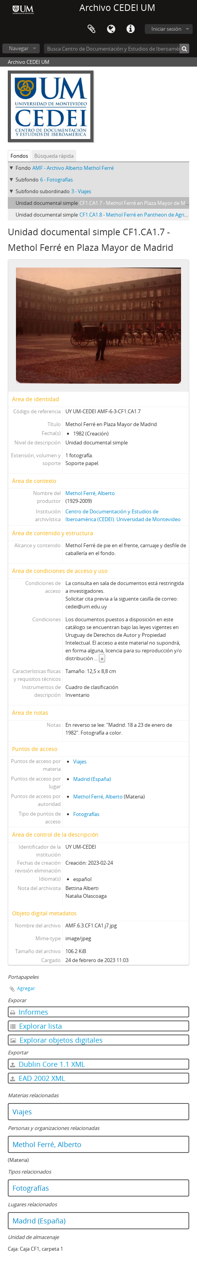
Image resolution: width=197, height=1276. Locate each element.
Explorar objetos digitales (56, 1040)
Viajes (79, 761)
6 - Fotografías (56, 179)
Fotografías (86, 814)
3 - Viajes (81, 191)
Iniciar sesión (166, 28)
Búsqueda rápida (54, 155)
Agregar (26, 988)
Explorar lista (36, 1026)
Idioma (111, 29)
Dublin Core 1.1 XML (47, 1064)
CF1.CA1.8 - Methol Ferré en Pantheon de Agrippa (136, 214)
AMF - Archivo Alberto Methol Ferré (73, 167)
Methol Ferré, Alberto (90, 493)
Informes (29, 1012)
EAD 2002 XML (37, 1078)
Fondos (19, 155)
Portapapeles (91, 29)
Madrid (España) (92, 779)
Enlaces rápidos (130, 29)
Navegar (18, 48)
